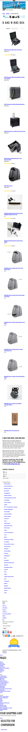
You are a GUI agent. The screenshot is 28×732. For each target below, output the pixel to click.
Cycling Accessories (4, 682)
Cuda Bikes (6, 500)
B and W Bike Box (8, 486)
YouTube (8, 632)
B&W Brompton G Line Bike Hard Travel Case (14, 131)
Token (5, 574)
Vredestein (6, 581)
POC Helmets (7, 546)
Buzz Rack (6, 490)
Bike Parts (2, 678)
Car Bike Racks (3, 683)
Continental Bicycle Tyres (10, 497)
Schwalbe (6, 560)
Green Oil (6, 518)
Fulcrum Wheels (8, 514)
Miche (5, 537)
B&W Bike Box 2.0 (8, 185)
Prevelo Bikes (7, 551)
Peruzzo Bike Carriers (9, 544)
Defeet (5, 504)
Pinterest (11, 632)
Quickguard (7, 555)
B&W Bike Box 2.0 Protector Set (11, 430)
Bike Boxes (2, 686)
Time (5, 571)
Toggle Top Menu (14, 0)
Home (3, 13)
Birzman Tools (7, 488)
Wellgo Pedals (7, 588)
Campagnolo (7, 493)
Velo (5, 578)
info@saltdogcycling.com (13, 464)
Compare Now (4, 729)
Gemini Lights (7, 516)
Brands (8, 13)
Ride (5, 558)
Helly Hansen (7, 523)
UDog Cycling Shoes (9, 576)
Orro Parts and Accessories (6, 688)
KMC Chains (7, 527)
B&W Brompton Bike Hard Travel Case (13, 49)
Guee (5, 521)
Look (5, 534)
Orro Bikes (6, 541)
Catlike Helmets (7, 495)
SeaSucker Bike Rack (9, 562)
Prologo (6, 553)
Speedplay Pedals (8, 567)
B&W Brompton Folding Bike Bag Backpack (14, 104)
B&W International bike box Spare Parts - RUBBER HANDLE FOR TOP (13, 214)
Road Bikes (2, 687)
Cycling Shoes (3, 676)
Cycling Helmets (3, 681)
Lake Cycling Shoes (8, 532)
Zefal (5, 592)
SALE (1, 692)
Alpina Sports (7, 483)
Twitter (6, 632)
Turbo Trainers (3, 684)
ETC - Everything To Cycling (10, 507)
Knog (5, 530)
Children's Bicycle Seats (5, 691)
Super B (6, 569)
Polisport (6, 548)
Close (1, 655)
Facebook (3, 632)
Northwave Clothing (8, 539)
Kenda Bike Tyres (8, 525)
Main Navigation (3, 10)
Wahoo (5, 583)
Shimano (6, 565)
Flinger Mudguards (8, 509)
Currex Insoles (7, 502)
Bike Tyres (2, 679)
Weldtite (6, 585)
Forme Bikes (7, 511)
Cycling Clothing (3, 677)
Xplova (5, 590)
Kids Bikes (2, 689)
